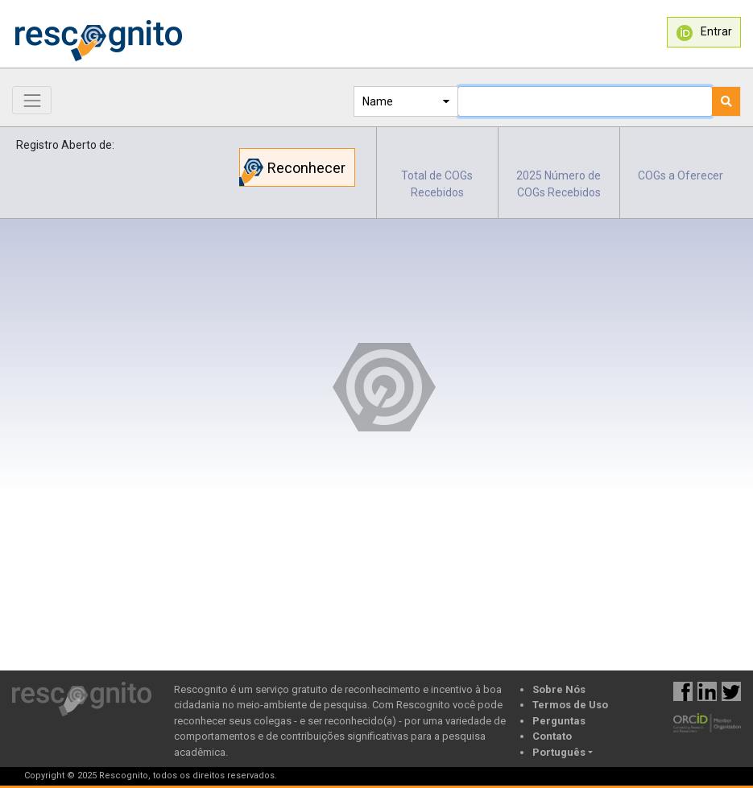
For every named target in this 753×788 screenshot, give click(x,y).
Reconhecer (292, 172)
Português (558, 752)
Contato (552, 736)
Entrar (704, 33)
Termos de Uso (570, 705)
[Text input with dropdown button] (585, 101)
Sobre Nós (558, 689)
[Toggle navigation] (32, 100)
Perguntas (558, 721)
